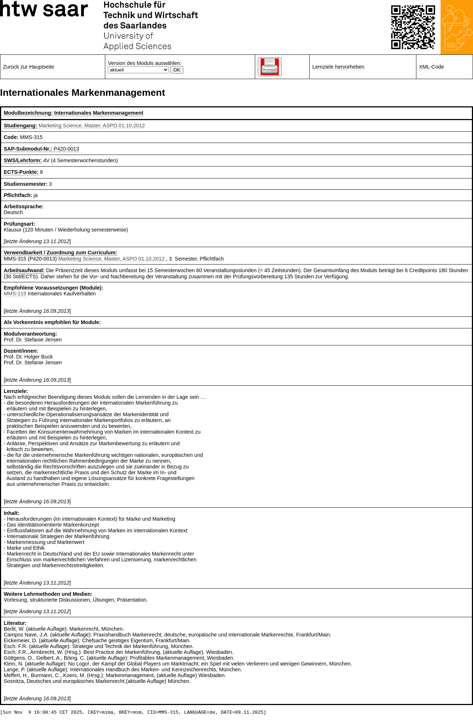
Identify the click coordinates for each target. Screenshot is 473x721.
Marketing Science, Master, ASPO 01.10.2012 (91, 125)
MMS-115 (15, 293)
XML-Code (431, 67)
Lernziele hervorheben (338, 67)
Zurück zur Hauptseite (28, 67)
